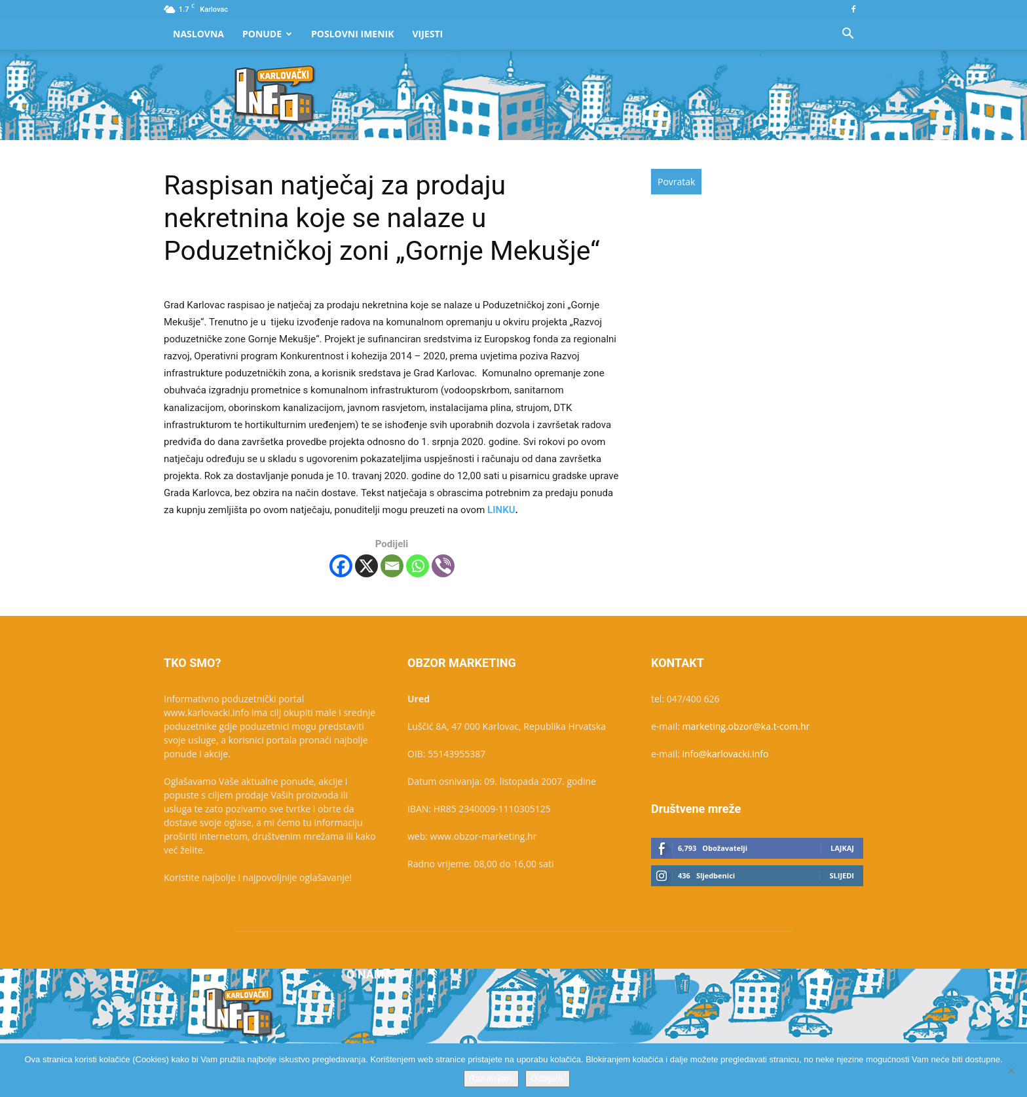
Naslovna (198, 33)
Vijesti (428, 33)
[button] (847, 35)
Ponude (267, 33)
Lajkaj (842, 848)
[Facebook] (340, 565)
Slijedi (841, 875)
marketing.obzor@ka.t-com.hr (746, 726)
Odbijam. (548, 1078)
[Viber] (443, 565)
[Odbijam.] (1010, 1070)
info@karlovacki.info (725, 753)
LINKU (501, 510)
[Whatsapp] (417, 565)
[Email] (392, 565)
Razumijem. (491, 1078)
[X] (366, 565)
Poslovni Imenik (352, 33)
